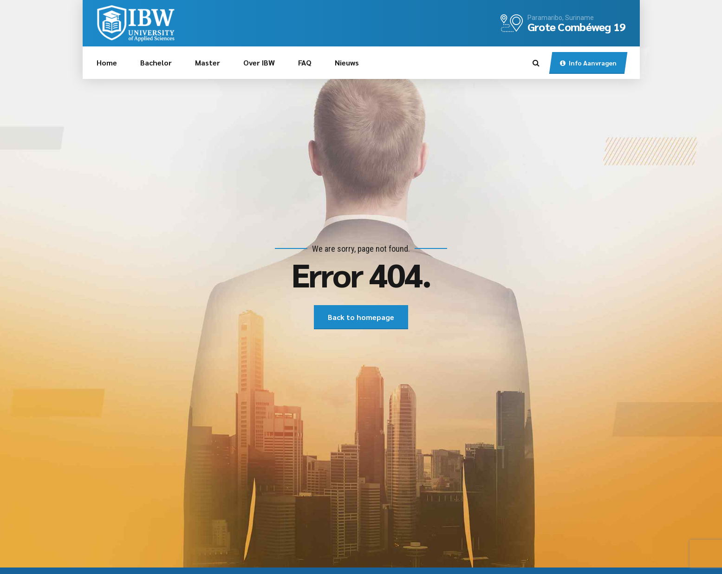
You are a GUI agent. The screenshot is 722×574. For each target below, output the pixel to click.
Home (107, 62)
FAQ (305, 62)
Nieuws (347, 62)
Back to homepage (361, 317)
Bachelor (156, 62)
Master (207, 62)
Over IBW (259, 62)
